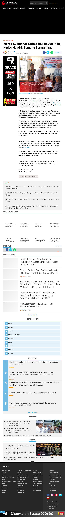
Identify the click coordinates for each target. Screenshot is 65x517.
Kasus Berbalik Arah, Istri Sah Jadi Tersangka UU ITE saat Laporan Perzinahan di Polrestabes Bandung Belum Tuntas (20, 446)
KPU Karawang (21, 479)
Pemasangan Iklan (52, 506)
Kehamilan (52, 479)
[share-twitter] (47, 52)
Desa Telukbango (38, 475)
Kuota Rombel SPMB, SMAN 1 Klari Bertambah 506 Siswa (37, 305)
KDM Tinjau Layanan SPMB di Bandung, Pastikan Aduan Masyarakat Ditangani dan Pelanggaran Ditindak (19, 423)
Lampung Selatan (22, 483)
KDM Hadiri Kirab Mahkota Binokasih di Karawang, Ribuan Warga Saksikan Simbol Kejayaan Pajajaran (18, 430)
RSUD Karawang (37, 490)
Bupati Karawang (53, 473)
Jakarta (10, 345)
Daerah (9, 8)
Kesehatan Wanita (54, 481)
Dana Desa (56, 103)
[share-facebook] (44, 52)
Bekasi (10, 342)
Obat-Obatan (20, 486)
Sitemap (54, 502)
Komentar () (58, 52)
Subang (4, 492)
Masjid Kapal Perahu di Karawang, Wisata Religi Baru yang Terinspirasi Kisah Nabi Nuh (32, 404)
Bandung (10, 349)
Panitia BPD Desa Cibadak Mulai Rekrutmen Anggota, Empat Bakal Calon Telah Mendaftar (39, 262)
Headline (15, 8)
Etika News (26, 147)
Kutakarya (36, 101)
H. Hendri (58, 105)
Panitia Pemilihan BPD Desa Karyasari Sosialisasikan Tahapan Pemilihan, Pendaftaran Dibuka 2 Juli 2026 (38, 295)
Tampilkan (58, 246)
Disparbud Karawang (23, 477)
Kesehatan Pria (37, 481)
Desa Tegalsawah (22, 475)
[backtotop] (32, 462)
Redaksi (49, 502)
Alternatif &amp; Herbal (24, 470)
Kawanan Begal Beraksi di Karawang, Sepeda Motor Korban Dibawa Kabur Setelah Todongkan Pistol (30, 458)
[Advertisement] (32, 22)
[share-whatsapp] (51, 52)
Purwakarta (20, 490)
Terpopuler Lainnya (32, 412)
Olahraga (36, 486)
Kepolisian (11, 331)
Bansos (4, 473)
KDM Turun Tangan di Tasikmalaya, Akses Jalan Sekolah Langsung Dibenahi (29, 435)
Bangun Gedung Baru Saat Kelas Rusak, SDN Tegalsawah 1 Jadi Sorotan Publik (39, 271)
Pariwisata (5, 488)
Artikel (46, 8)
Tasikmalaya (53, 8)
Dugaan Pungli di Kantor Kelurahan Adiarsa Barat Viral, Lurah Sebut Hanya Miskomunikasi (20, 453)
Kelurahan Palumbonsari (9, 481)
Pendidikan (31, 8)
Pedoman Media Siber (52, 504)
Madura (51, 483)
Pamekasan (52, 486)
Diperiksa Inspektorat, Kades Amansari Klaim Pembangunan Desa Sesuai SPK (33, 363)
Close (2, 511)
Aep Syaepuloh (6, 470)
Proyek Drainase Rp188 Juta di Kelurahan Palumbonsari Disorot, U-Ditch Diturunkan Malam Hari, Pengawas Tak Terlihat (40, 284)
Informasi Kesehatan (14, 334)
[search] (39, 3)
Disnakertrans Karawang (9, 477)
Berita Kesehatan (38, 473)
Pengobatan (52, 488)
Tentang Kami (50, 508)
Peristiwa (39, 8)
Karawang (23, 8)
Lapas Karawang (37, 483)
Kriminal (10, 353)
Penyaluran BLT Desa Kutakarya (24, 93)
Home (4, 8)
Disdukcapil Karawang (55, 475)
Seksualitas (52, 490)
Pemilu (19, 488)
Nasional (10, 338)
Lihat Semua (32, 314)
